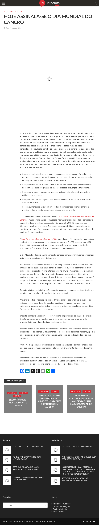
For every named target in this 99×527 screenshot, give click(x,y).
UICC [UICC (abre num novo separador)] (60, 216)
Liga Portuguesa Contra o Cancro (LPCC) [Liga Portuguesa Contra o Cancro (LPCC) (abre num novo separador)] (39, 239)
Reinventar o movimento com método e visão (27, 458)
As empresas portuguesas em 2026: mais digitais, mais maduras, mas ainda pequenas (81, 401)
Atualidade (8, 11)
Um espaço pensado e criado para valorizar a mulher (28, 478)
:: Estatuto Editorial (59, 511)
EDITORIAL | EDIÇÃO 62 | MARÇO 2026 (28, 447)
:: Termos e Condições (60, 509)
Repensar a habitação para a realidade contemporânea (26, 468)
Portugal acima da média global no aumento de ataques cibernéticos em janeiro (49, 401)
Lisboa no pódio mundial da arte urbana (18, 403)
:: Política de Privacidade (61, 506)
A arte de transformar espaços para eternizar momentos (77, 458)
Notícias (18, 11)
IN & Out (23, 393)
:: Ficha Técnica (57, 514)
